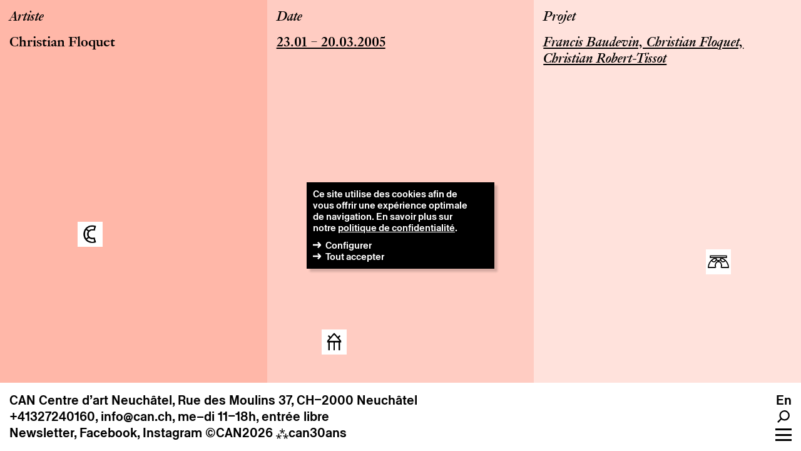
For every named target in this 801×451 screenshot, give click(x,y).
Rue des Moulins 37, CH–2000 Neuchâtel (297, 400)
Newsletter (41, 433)
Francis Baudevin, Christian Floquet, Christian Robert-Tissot (643, 51)
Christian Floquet (62, 43)
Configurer (348, 245)
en (784, 400)
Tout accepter (354, 256)
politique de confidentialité (396, 227)
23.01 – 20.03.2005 (331, 43)
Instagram (172, 433)
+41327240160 (52, 416)
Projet (559, 17)
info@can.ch (136, 416)
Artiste (26, 17)
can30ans (311, 433)
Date (289, 17)
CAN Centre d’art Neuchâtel (90, 400)
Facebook (108, 433)
